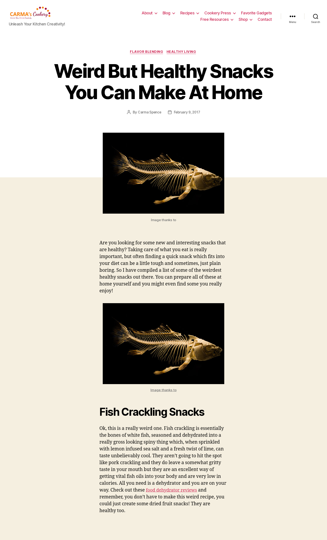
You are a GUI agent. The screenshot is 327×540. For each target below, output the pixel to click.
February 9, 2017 (187, 119)
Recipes (187, 16)
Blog (166, 16)
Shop (243, 22)
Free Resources (214, 22)
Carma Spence (149, 119)
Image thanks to (163, 397)
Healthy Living (182, 59)
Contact (265, 22)
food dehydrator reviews (173, 497)
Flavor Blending (146, 59)
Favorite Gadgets (256, 16)
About (147, 16)
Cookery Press (217, 16)
